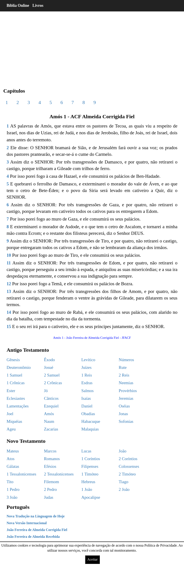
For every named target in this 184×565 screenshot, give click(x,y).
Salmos (87, 390)
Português (18, 507)
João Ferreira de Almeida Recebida (33, 536)
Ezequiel (51, 406)
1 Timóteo (89, 474)
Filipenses (89, 466)
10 (9, 255)
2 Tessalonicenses (59, 474)
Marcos (50, 451)
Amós (49, 413)
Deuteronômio (19, 367)
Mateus (13, 451)
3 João (12, 497)
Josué (48, 367)
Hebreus (88, 481)
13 (9, 291)
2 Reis (124, 375)
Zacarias (51, 429)
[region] (92, 46)
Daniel (87, 406)
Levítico (88, 359)
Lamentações (18, 406)
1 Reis (86, 375)
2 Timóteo (127, 474)
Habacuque (90, 421)
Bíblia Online (18, 5)
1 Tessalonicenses (21, 474)
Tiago (123, 481)
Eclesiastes (16, 398)
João (122, 451)
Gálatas (13, 466)
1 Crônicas (16, 382)
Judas (48, 497)
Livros (38, 5)
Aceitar (92, 559)
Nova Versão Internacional (27, 523)
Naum (49, 421)
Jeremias (126, 398)
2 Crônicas (53, 382)
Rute (123, 367)
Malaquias (90, 429)
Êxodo (49, 359)
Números (126, 359)
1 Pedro (13, 489)
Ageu (11, 429)
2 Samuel (52, 375)
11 (9, 262)
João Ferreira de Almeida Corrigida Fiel (37, 530)
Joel (10, 413)
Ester (11, 390)
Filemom (51, 481)
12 (9, 283)
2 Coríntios (128, 458)
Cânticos (51, 398)
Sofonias (126, 421)
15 (9, 326)
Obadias (88, 413)
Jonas (123, 413)
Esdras (87, 382)
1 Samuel (14, 375)
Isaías (86, 398)
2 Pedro (50, 489)
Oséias (124, 406)
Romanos (52, 458)
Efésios (50, 466)
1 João (86, 489)
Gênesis (13, 359)
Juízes (86, 367)
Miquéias (14, 421)
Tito (10, 481)
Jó (46, 390)
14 (9, 312)
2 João (124, 489)
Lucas (86, 451)
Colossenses (129, 466)
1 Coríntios (90, 458)
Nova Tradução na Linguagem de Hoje (36, 516)
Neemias (126, 382)
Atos (11, 458)
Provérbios (128, 390)
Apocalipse (90, 497)
